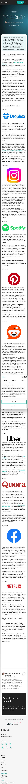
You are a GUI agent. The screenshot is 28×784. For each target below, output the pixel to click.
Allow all (14, 401)
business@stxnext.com (6, 736)
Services (3, 757)
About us (3, 755)
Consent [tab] (5, 380)
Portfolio (3, 760)
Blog (2, 767)
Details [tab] (14, 380)
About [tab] (23, 380)
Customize (14, 405)
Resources (3, 764)
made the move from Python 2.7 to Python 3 (12, 150)
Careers (2, 762)
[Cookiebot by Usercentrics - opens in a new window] (21, 377)
